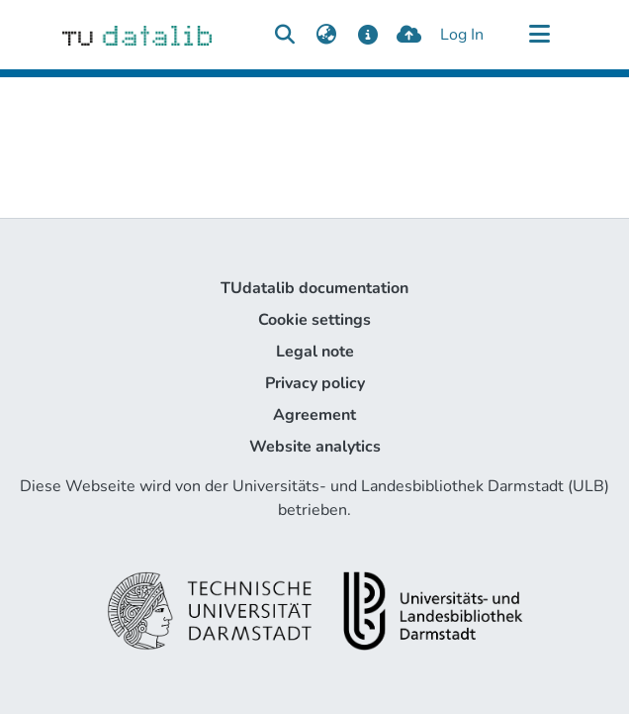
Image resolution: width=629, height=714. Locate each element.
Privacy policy (315, 383)
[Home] (137, 35)
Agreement (314, 415)
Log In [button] (463, 35)
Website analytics (315, 447)
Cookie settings (314, 320)
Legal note (315, 351)
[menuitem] (326, 35)
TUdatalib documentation (314, 288)
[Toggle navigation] (539, 34)
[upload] (409, 35)
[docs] (367, 35)
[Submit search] (284, 35)
